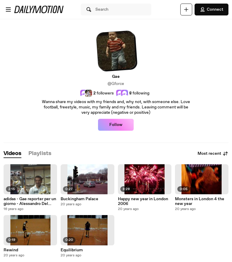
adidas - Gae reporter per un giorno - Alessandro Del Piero (30, 201)
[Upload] (186, 9)
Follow (115, 124)
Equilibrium (72, 250)
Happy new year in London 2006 (143, 201)
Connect (211, 9)
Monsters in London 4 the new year (199, 201)
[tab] (12, 153)
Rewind (11, 250)
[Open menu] (8, 9)
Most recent (213, 154)
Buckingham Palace (79, 199)
